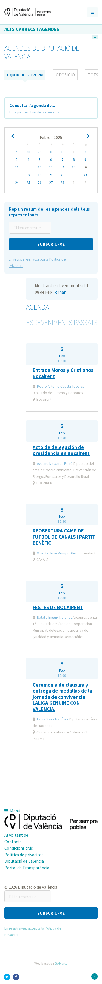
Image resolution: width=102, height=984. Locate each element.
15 (74, 167)
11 (28, 167)
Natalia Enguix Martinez (55, 617)
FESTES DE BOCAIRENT (58, 607)
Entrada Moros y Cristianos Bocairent (63, 373)
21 (62, 175)
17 (17, 175)
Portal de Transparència (26, 867)
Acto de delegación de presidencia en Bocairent (61, 450)
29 (40, 152)
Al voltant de (16, 835)
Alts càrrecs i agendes (31, 29)
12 (40, 167)
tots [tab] (93, 74)
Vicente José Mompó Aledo (58, 553)
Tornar (59, 292)
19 (40, 175)
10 (17, 167)
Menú (12, 810)
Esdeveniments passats (62, 322)
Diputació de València (24, 861)
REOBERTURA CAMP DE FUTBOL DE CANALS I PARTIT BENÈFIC (64, 537)
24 (17, 183)
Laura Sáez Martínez (53, 719)
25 (28, 183)
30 (51, 152)
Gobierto (61, 963)
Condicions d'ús (18, 848)
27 (17, 152)
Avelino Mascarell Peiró (55, 463)
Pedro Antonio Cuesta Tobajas (60, 386)
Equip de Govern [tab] (25, 74)
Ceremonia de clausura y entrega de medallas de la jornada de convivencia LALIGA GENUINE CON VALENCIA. (62, 697)
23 (85, 175)
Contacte (13, 841)
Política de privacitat (23, 854)
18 (28, 175)
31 (62, 152)
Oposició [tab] (65, 74)
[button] (51, 244)
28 (28, 152)
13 (51, 167)
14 (62, 167)
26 (40, 183)
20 (51, 175)
